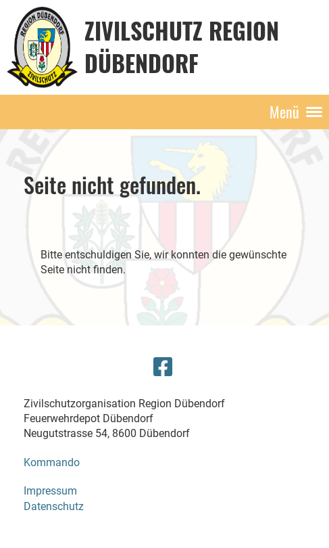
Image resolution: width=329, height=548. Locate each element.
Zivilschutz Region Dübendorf (181, 46)
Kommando (52, 462)
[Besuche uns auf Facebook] (162, 367)
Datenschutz (54, 506)
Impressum (50, 490)
